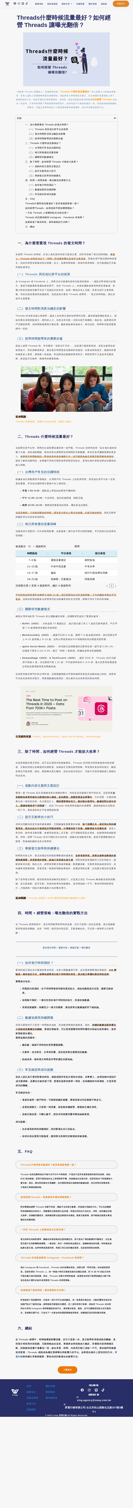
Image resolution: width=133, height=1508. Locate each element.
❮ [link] (107, 585)
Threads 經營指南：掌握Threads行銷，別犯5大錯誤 (43, 421)
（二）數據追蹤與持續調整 (42, 189)
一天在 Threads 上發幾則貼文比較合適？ (47, 213)
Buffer (36, 736)
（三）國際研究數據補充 (41, 157)
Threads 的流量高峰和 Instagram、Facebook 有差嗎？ (55, 217)
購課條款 (50, 1392)
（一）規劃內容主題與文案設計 (44, 166)
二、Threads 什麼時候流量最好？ (43, 143)
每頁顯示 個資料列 (31, 546)
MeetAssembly (51, 736)
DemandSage (93, 736)
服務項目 (39, 3)
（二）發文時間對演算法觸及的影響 (46, 134)
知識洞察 (80, 3)
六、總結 (30, 226)
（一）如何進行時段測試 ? (42, 185)
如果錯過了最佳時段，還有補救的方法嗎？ (47, 222)
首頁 (29, 1386)
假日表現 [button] (97, 553)
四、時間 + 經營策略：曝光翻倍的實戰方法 (48, 180)
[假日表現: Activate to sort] (97, 553)
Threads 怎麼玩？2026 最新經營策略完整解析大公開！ (57, 898)
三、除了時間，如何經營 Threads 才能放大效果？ (51, 162)
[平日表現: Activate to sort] (58, 553)
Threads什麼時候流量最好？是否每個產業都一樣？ (52, 203)
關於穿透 (93, 3)
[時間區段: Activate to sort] (28, 553)
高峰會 (104, 3)
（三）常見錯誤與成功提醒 (42, 194)
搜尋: (77, 546)
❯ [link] (115, 585)
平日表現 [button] (58, 553)
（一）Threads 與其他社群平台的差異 (48, 129)
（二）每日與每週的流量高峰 (43, 152)
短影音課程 (52, 3)
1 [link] (111, 585)
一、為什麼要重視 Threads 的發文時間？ (47, 124)
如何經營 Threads (102, 99)
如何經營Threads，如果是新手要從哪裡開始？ (49, 208)
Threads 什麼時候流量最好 (74, 91)
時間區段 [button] (27, 553)
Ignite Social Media (72, 736)
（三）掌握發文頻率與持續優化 (44, 175)
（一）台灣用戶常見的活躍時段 (44, 148)
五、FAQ (30, 199)
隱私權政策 (51, 1398)
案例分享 (67, 4)
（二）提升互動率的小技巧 (42, 171)
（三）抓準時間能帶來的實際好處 (45, 138)
